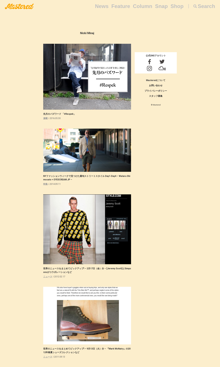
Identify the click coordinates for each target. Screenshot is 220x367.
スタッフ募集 (155, 96)
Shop (177, 6)
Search (206, 6)
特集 (45, 184)
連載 (45, 118)
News (102, 6)
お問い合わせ (155, 85)
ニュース (47, 276)
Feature (120, 6)
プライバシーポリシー (156, 90)
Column (142, 6)
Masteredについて (155, 80)
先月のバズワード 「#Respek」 (59, 114)
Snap (161, 6)
